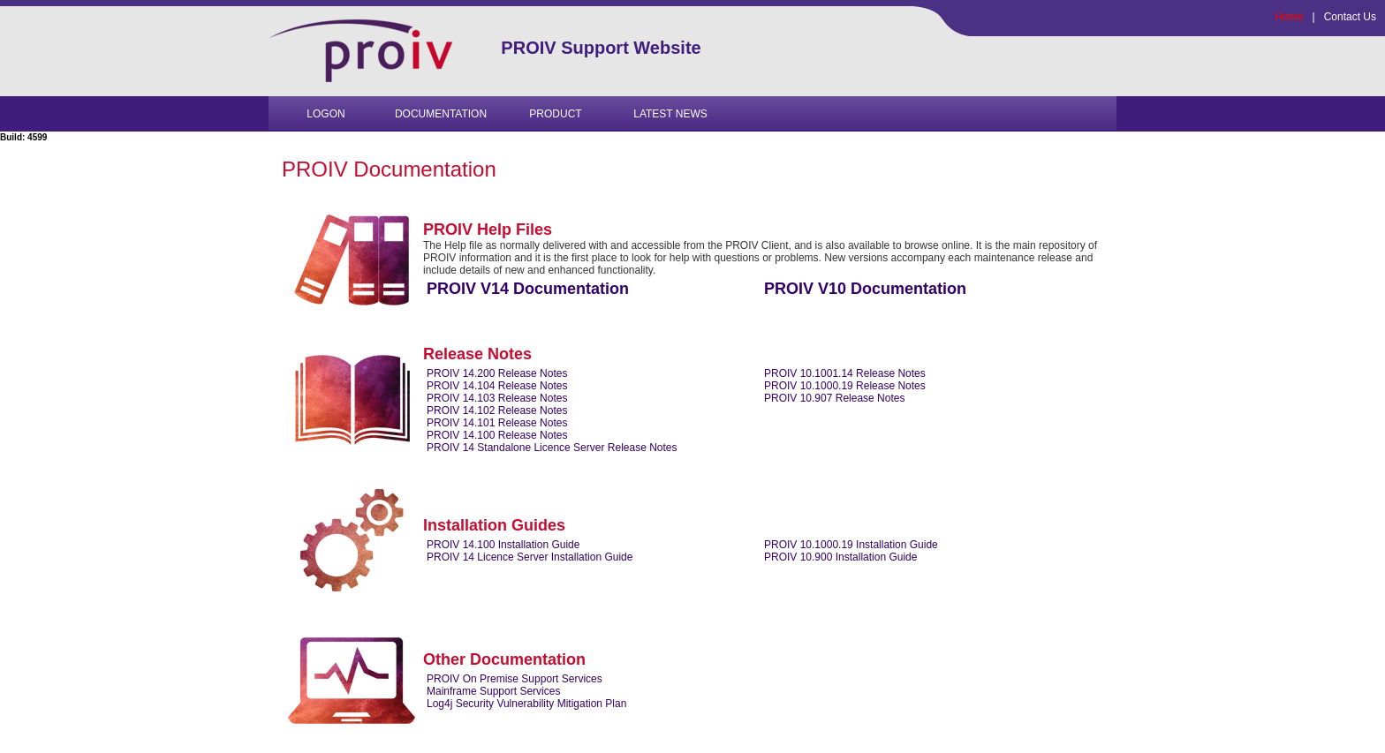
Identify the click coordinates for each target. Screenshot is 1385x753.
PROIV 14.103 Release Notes (497, 398)
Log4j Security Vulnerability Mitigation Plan (526, 703)
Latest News (670, 114)
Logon (325, 114)
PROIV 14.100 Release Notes (497, 435)
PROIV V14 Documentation (528, 288)
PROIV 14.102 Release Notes (497, 410)
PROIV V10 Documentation (865, 288)
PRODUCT (555, 114)
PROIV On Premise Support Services (514, 679)
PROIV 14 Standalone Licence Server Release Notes (552, 447)
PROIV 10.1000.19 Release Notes (845, 386)
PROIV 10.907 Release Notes (834, 398)
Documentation (441, 114)
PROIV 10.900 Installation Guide (840, 557)
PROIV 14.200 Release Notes (497, 373)
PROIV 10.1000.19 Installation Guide (851, 544)
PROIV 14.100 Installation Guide (503, 544)
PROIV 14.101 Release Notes (497, 423)
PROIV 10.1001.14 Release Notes (845, 373)
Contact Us (1350, 17)
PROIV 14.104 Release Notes (497, 386)
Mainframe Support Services (493, 691)
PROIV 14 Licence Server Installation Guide (529, 557)
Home (1289, 17)
